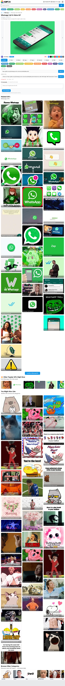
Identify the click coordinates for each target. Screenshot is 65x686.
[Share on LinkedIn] (61, 57)
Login (58, 1)
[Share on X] (51, 57)
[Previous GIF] (2, 37)
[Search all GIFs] (30, 5)
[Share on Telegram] (57, 57)
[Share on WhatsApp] (53, 57)
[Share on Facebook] (49, 57)
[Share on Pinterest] (55, 57)
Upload (53, 1)
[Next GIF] (62, 37)
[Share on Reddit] (59, 57)
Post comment (6, 90)
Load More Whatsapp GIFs (32, 350)
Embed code (3, 74)
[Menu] (62, 1)
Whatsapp (6, 12)
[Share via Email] (63, 57)
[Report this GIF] (3, 79)
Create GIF (46, 1)
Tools (34, 675)
